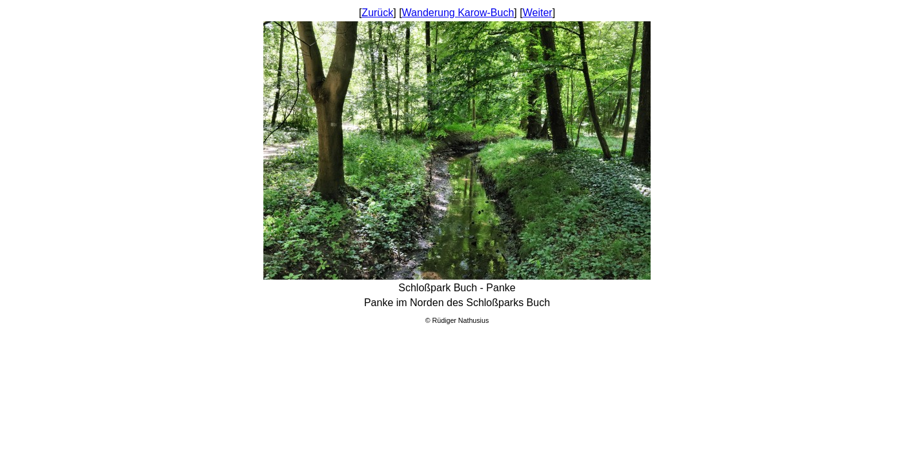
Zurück (377, 12)
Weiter (538, 12)
